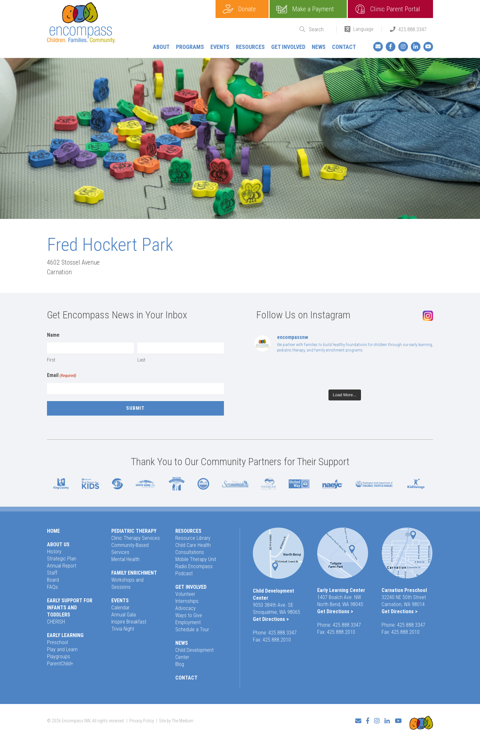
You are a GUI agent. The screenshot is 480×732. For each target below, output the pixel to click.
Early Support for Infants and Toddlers (69, 607)
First (51, 360)
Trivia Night (122, 629)
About (161, 46)
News (319, 46)
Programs (190, 46)
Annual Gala (123, 615)
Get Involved (288, 46)
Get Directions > (271, 619)
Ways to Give (188, 615)
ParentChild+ (60, 664)
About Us (58, 544)
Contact (344, 46)
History (54, 552)
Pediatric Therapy (133, 531)
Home (53, 531)
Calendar (120, 608)
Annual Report (61, 566)
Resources (250, 46)
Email (61, 375)
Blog (179, 664)
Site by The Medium (176, 717)
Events (219, 46)
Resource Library (192, 538)
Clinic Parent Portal (395, 9)
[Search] (318, 29)
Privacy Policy (141, 717)
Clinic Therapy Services (135, 538)
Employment (188, 622)
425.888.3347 (412, 29)
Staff (52, 573)
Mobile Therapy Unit (195, 559)
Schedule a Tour (192, 629)
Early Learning (65, 635)
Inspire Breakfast (128, 622)
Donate (247, 9)
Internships (186, 601)
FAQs (52, 587)
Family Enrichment (134, 573)
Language (363, 29)
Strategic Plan (61, 559)
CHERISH (56, 622)
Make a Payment (313, 9)
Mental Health (125, 559)
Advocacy (185, 608)
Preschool (57, 642)
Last (141, 360)
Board (53, 580)
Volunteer (185, 594)
